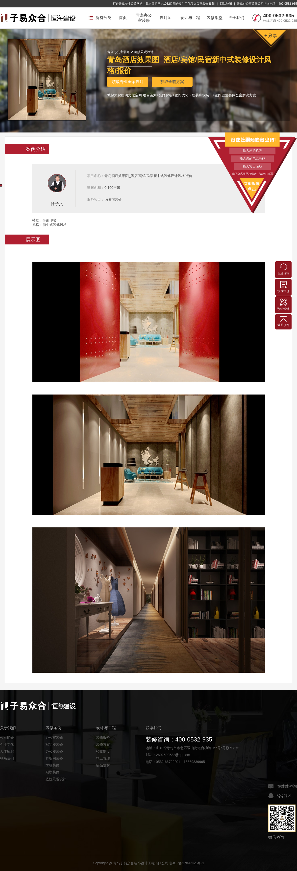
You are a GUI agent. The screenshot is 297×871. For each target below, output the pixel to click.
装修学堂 (215, 18)
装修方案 (103, 744)
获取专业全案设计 (128, 82)
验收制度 (103, 751)
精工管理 (103, 758)
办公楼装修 (54, 751)
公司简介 (7, 738)
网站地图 (226, 3)
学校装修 (52, 765)
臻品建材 (103, 765)
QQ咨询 (279, 795)
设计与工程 (190, 18)
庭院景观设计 (143, 52)
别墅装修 (52, 772)
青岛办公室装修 (144, 17)
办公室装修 (54, 738)
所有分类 (100, 18)
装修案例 (53, 728)
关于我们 (236, 18)
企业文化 (7, 744)
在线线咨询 (282, 786)
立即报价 (252, 186)
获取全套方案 (172, 82)
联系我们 (7, 758)
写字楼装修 (54, 744)
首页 (123, 18)
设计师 (166, 18)
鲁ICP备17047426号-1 (187, 863)
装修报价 (103, 738)
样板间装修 (113, 199)
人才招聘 (7, 751)
